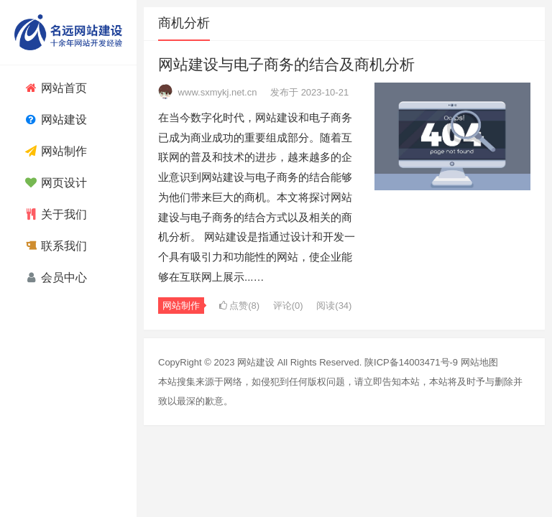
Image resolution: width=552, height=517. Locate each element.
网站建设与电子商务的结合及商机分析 (286, 64)
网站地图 (479, 362)
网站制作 (181, 305)
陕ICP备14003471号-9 (411, 362)
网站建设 (256, 362)
